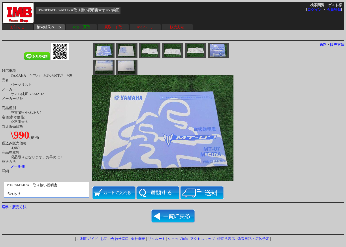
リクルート (156, 239)
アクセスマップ (202, 239)
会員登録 (334, 9)
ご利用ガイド (87, 239)
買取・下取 (113, 27)
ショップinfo (178, 239)
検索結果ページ (49, 27)
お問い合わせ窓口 (114, 239)
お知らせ (17, 27)
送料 (323, 45)
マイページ (145, 27)
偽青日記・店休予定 (253, 239)
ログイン (314, 9)
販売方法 (177, 27)
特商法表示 (226, 239)
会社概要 (138, 239)
